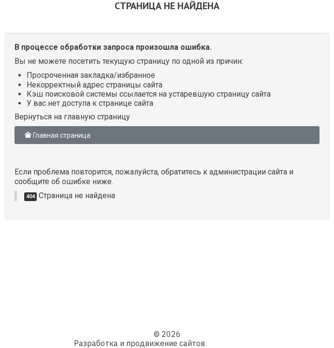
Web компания (233, 343)
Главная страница (57, 135)
